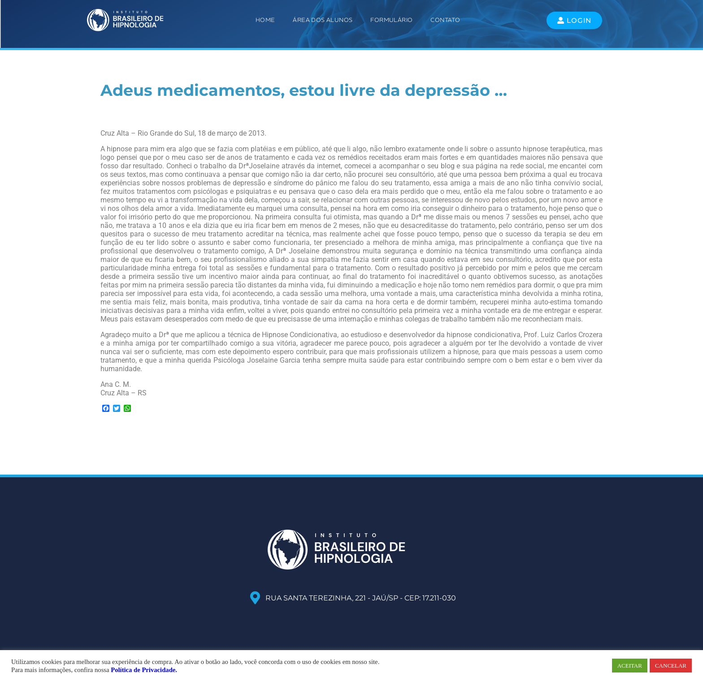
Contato (445, 20)
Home (265, 20)
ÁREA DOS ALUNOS (322, 20)
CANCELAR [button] (670, 665)
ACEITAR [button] (629, 665)
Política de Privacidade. (144, 669)
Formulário (391, 20)
